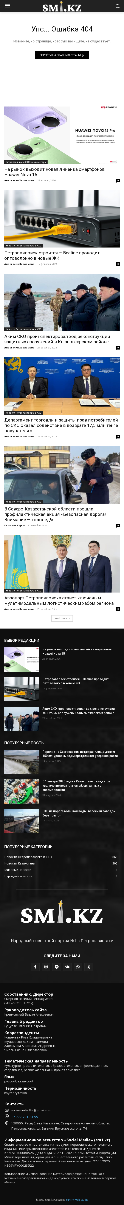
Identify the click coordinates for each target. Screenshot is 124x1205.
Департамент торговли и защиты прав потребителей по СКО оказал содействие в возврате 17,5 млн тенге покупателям (61, 425)
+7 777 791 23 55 (24, 1117)
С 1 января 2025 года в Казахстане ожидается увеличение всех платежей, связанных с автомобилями (76, 785)
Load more (62, 618)
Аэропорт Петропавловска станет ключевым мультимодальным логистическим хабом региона (59, 600)
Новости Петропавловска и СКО (24, 245)
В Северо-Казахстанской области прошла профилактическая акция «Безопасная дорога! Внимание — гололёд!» (55, 514)
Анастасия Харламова (19, 180)
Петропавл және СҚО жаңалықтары (26, 162)
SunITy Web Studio (77, 1200)
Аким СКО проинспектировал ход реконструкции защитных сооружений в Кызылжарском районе (57, 339)
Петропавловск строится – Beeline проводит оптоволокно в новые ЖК (52, 255)
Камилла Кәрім (14, 525)
